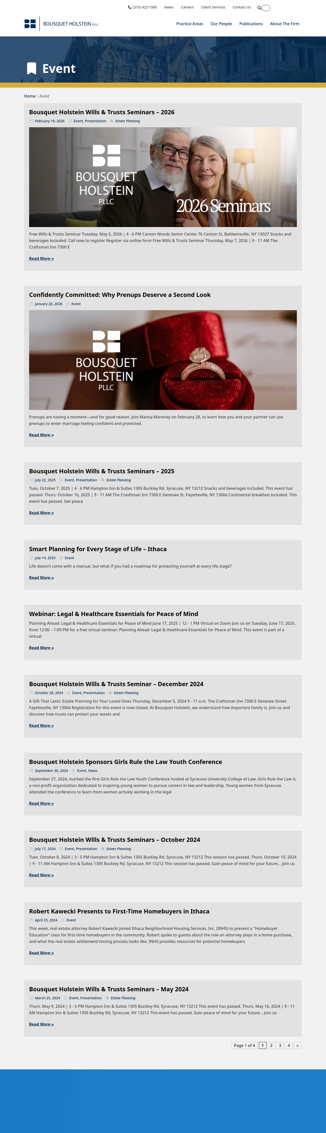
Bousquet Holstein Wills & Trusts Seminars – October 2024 (114, 839)
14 (44, 557)
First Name (233, 1117)
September (44, 770)
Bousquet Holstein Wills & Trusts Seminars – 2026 (101, 112)
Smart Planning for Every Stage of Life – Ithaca (98, 549)
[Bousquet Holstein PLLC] (61, 23)
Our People (221, 23)
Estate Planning (127, 121)
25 (46, 920)
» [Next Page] (297, 1045)
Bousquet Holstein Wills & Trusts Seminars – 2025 (101, 471)
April (39, 920)
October (41, 692)
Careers (187, 7)
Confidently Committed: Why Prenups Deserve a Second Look (120, 294)
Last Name (268, 1117)
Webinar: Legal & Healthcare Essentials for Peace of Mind (113, 614)
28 (51, 692)
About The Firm (284, 23)
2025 (51, 480)
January (41, 303)
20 (51, 303)
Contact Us (242, 7)
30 (56, 770)
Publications (251, 23)
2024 (59, 692)
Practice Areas (189, 23)
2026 (60, 121)
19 (53, 121)
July (38, 480)
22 (44, 480)
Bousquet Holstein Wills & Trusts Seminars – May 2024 (109, 989)
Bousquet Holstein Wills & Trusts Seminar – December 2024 (116, 684)
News (169, 7)
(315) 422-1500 (142, 7)
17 (44, 848)
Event (78, 121)
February (42, 121)
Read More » (41, 258)
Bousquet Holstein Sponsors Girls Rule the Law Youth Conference (125, 761)
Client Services (213, 7)
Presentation (95, 121)
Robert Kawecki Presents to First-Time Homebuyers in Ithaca (119, 911)
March (40, 998)
